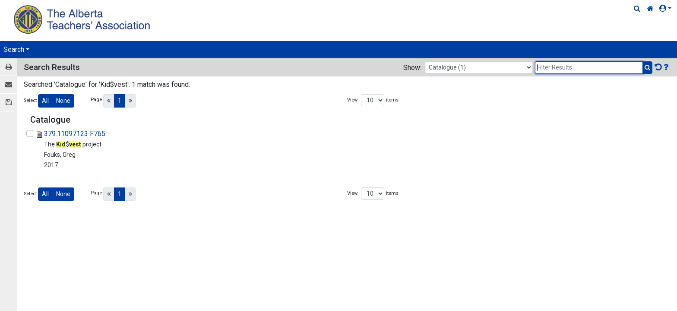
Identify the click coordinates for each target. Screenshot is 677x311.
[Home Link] (650, 8)
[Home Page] (83, 19)
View (352, 100)
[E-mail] (8, 85)
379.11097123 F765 (74, 134)
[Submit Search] (647, 67)
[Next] (130, 101)
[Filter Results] (589, 67)
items (392, 100)
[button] (667, 8)
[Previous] (108, 101)
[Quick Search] (637, 8)
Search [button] (13, 49)
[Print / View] (8, 67)
